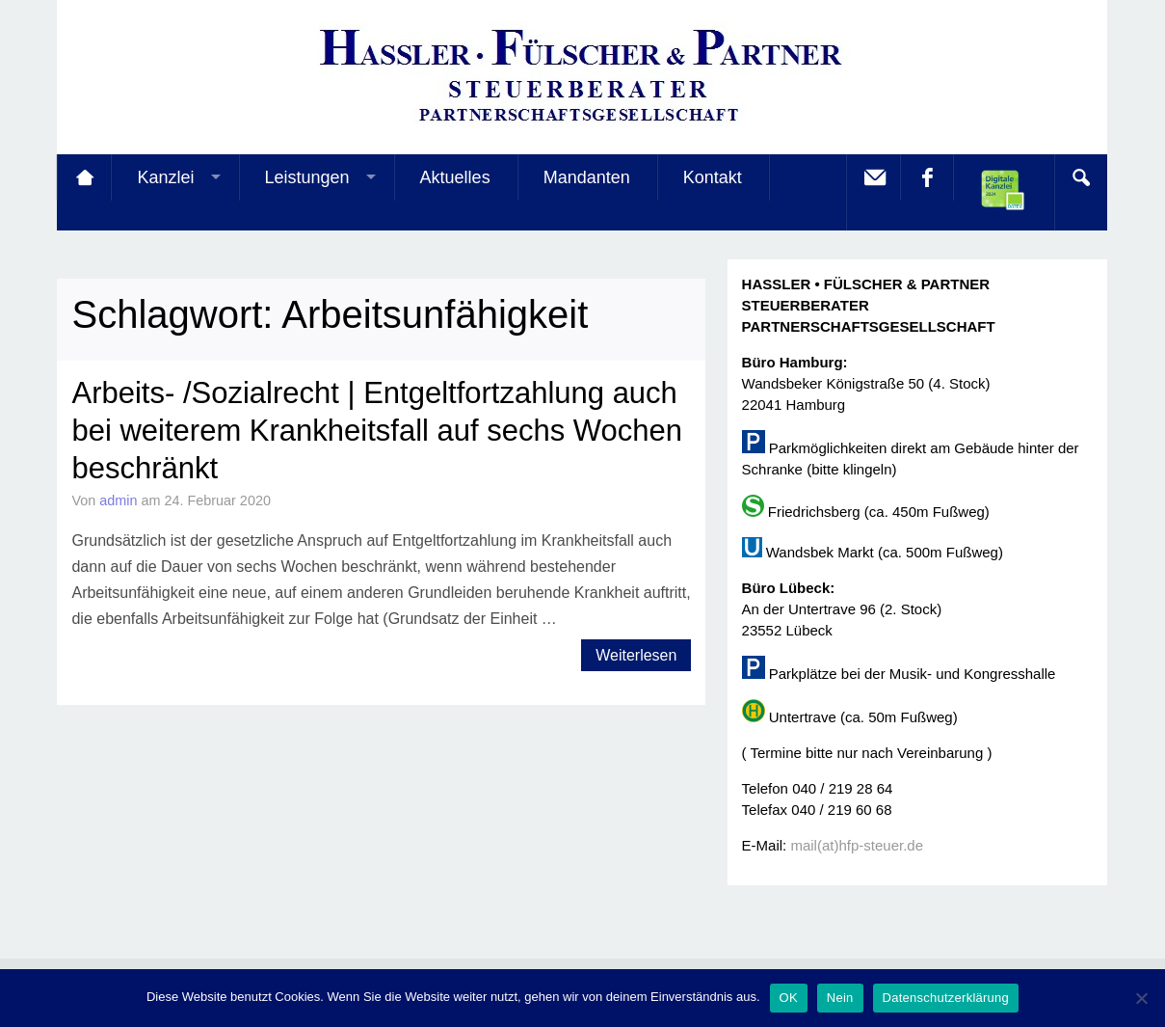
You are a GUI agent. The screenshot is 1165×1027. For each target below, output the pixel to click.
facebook (926, 177)
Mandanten (586, 177)
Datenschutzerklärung (946, 997)
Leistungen (307, 177)
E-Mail (873, 177)
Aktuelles (455, 177)
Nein (840, 997)
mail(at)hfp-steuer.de (856, 845)
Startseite (84, 177)
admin (118, 500)
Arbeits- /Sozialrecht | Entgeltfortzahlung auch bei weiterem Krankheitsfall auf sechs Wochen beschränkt (376, 430)
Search (1080, 177)
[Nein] (1141, 998)
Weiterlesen (636, 655)
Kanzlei (165, 177)
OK (789, 997)
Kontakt (712, 177)
